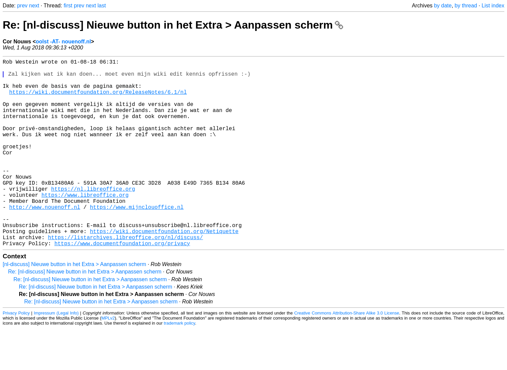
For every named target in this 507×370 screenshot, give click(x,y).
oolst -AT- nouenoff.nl (63, 41)
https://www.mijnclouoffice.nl (136, 240)
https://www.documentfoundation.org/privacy (122, 285)
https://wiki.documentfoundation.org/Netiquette (164, 270)
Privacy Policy (16, 354)
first (68, 5)
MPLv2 (108, 359)
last (102, 5)
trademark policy (179, 364)
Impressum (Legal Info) (56, 354)
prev (22, 5)
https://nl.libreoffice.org (93, 218)
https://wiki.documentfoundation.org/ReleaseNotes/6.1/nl (98, 100)
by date (442, 5)
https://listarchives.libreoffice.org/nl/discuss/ (125, 277)
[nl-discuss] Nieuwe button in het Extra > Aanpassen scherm (74, 306)
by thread (466, 5)
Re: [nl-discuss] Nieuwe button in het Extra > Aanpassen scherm (173, 25)
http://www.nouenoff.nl (44, 240)
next (34, 5)
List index (492, 5)
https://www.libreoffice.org (85, 225)
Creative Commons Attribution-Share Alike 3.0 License (346, 354)
